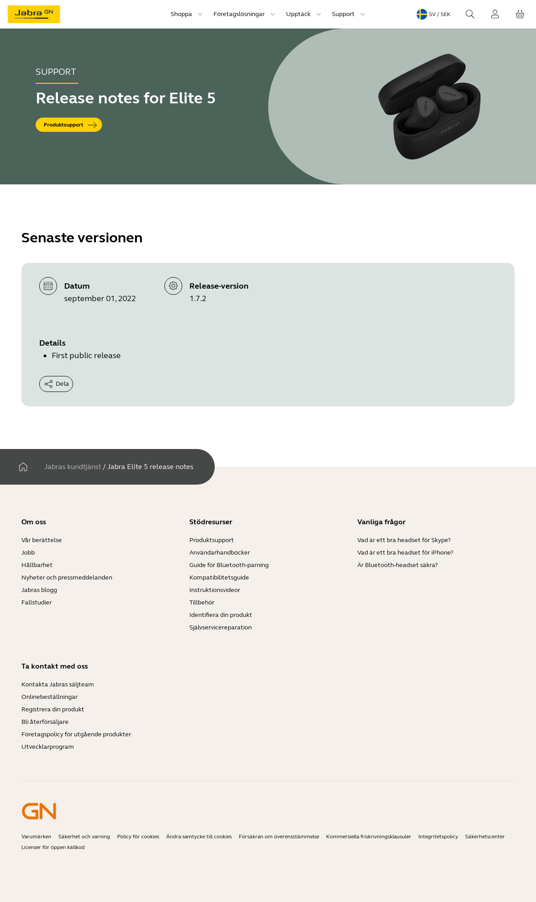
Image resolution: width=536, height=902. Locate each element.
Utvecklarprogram (47, 747)
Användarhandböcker (219, 552)
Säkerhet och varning (84, 836)
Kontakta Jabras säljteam (57, 684)
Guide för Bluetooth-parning (229, 565)
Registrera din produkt (52, 709)
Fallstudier (36, 602)
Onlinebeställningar (49, 697)
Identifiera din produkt (220, 615)
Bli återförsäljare (45, 722)
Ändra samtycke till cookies (199, 836)
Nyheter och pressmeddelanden (66, 577)
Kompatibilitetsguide (219, 577)
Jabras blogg (39, 590)
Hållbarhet (37, 565)
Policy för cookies (138, 836)
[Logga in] (495, 14)
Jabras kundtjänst (73, 466)
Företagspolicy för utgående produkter (76, 734)
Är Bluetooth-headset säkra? (397, 565)
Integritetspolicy (438, 836)
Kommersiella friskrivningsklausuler (368, 836)
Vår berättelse (41, 540)
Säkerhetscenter (485, 836)
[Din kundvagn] (520, 14)
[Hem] (23, 467)
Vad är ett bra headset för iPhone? (405, 552)
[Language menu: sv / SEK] (433, 14)
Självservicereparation (220, 627)
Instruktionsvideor (214, 590)
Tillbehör (201, 602)
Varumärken (36, 836)
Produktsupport (211, 540)
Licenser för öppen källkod (53, 847)
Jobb (28, 552)
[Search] (470, 14)
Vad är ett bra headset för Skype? (403, 540)
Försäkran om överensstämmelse (279, 836)
